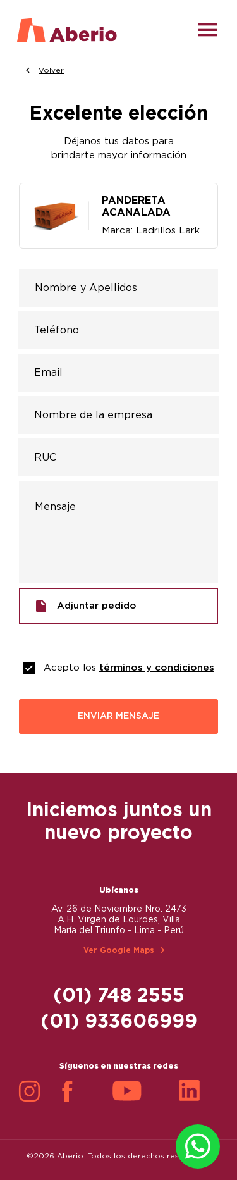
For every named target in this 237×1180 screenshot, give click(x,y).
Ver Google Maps (118, 950)
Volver (45, 70)
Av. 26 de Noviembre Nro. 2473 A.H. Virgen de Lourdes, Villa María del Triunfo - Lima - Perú (118, 920)
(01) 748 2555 (119, 995)
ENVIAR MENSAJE (118, 716)
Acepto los (129, 668)
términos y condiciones (156, 668)
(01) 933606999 (118, 1021)
